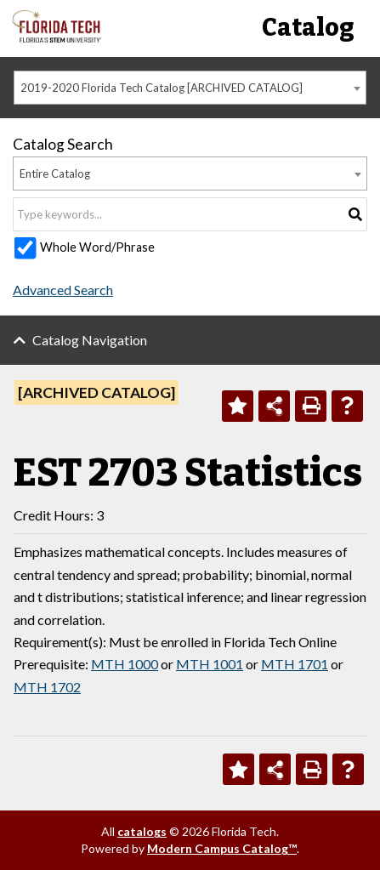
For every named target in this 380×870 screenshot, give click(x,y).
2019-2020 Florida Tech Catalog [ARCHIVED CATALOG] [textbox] (161, 87)
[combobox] (190, 88)
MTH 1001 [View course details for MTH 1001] (209, 664)
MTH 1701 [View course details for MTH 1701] (294, 664)
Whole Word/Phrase (97, 247)
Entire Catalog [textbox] (55, 173)
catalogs (142, 831)
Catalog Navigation (89, 340)
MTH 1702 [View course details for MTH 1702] (47, 687)
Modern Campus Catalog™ (222, 848)
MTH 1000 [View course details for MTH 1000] (124, 664)
